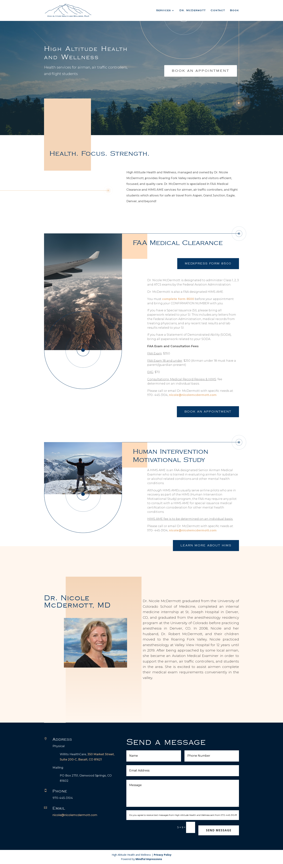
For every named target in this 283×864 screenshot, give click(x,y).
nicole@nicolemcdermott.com (193, 395)
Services (163, 10)
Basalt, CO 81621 (90, 759)
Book (234, 10)
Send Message (218, 830)
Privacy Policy (162, 854)
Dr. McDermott (192, 10)
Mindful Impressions (149, 859)
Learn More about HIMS (205, 545)
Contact (218, 10)
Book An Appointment (200, 71)
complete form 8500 (178, 299)
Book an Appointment (207, 412)
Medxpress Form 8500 (208, 263)
